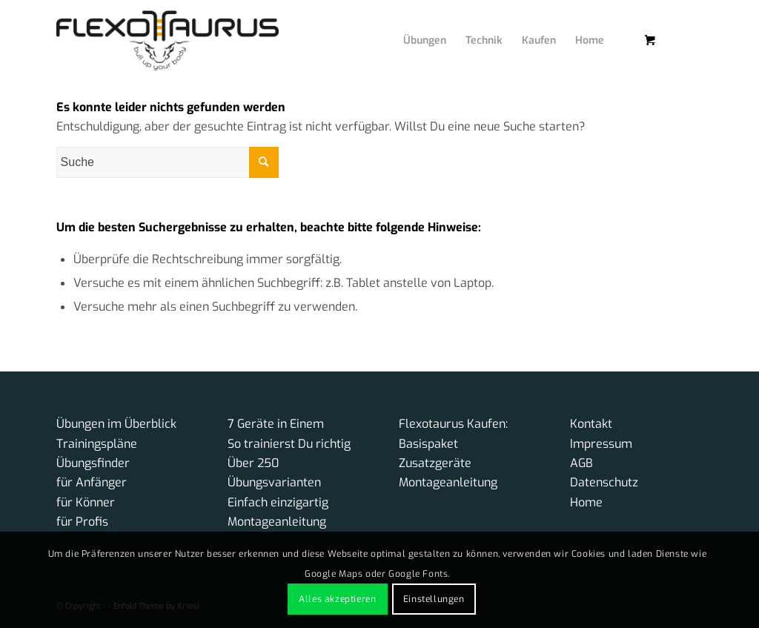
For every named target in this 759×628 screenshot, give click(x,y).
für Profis (82, 521)
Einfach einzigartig (278, 502)
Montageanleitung (277, 521)
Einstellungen (434, 599)
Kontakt (591, 424)
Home (586, 502)
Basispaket (428, 444)
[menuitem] (413, 26)
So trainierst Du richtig (289, 444)
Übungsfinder (93, 463)
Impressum (601, 444)
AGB (581, 463)
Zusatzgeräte (435, 463)
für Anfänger (91, 482)
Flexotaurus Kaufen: (453, 424)
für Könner (85, 502)
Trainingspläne (96, 444)
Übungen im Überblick (116, 424)
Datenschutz (604, 482)
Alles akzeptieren (337, 599)
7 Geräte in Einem (276, 424)
